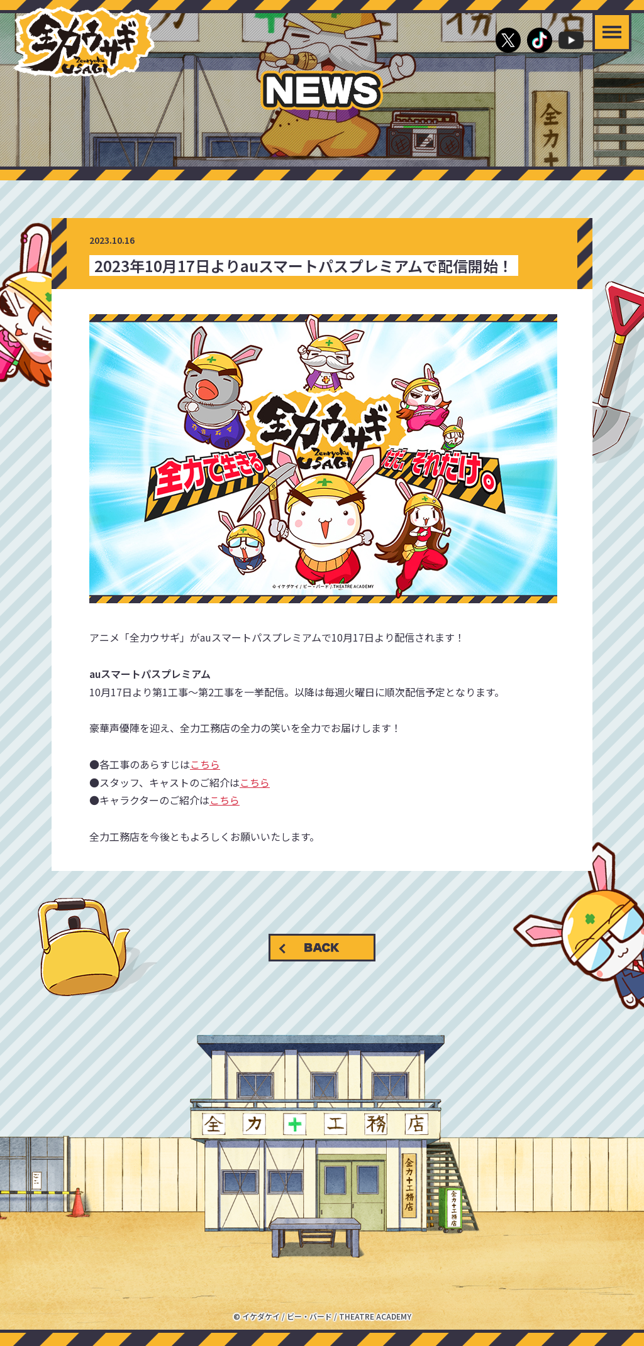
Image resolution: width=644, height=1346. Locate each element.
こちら (205, 764)
